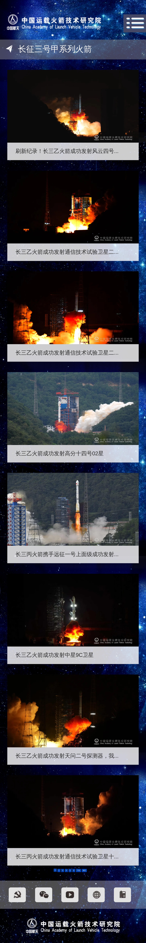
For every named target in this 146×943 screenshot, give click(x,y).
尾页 (84, 870)
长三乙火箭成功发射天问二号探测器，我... (67, 756)
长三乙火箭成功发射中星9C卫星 (55, 655)
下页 (78, 870)
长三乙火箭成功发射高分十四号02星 (60, 453)
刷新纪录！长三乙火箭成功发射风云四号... (67, 151)
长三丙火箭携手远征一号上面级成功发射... (67, 554)
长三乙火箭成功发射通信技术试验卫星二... (67, 252)
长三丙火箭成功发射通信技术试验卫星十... (67, 856)
